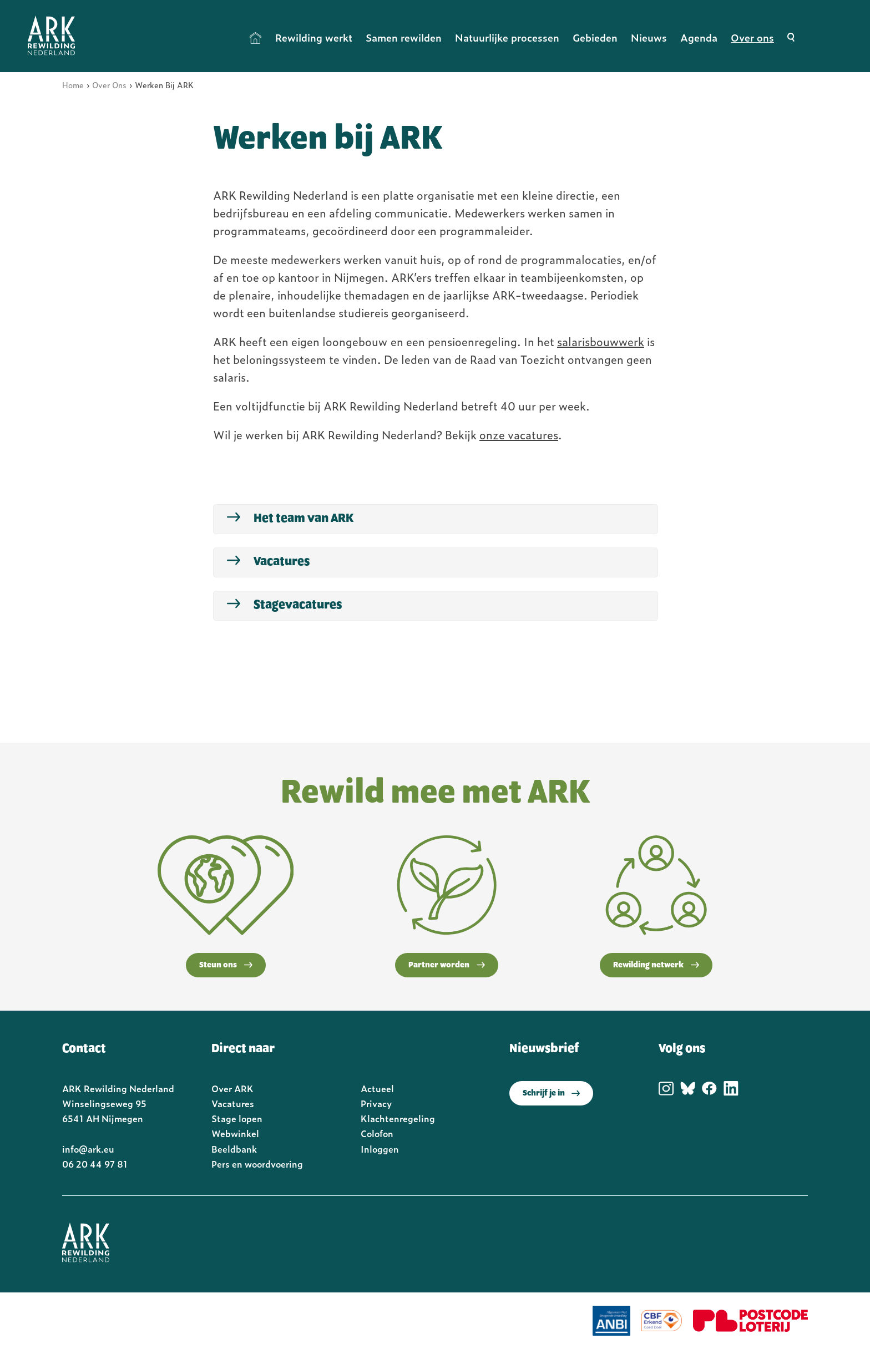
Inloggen (380, 1148)
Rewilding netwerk (656, 965)
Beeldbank (234, 1148)
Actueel (377, 1088)
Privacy (376, 1103)
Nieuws (649, 37)
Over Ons (109, 84)
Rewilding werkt (313, 37)
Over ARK (232, 1088)
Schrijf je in (551, 1093)
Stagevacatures (298, 605)
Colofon (377, 1133)
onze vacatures (518, 434)
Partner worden (446, 965)
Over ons (752, 37)
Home (256, 37)
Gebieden (595, 37)
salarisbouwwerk (600, 341)
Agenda (698, 37)
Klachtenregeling (398, 1118)
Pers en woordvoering (257, 1163)
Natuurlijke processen (507, 37)
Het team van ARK (303, 518)
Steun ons (225, 965)
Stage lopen (236, 1118)
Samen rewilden (404, 37)
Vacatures (282, 562)
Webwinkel (235, 1133)
